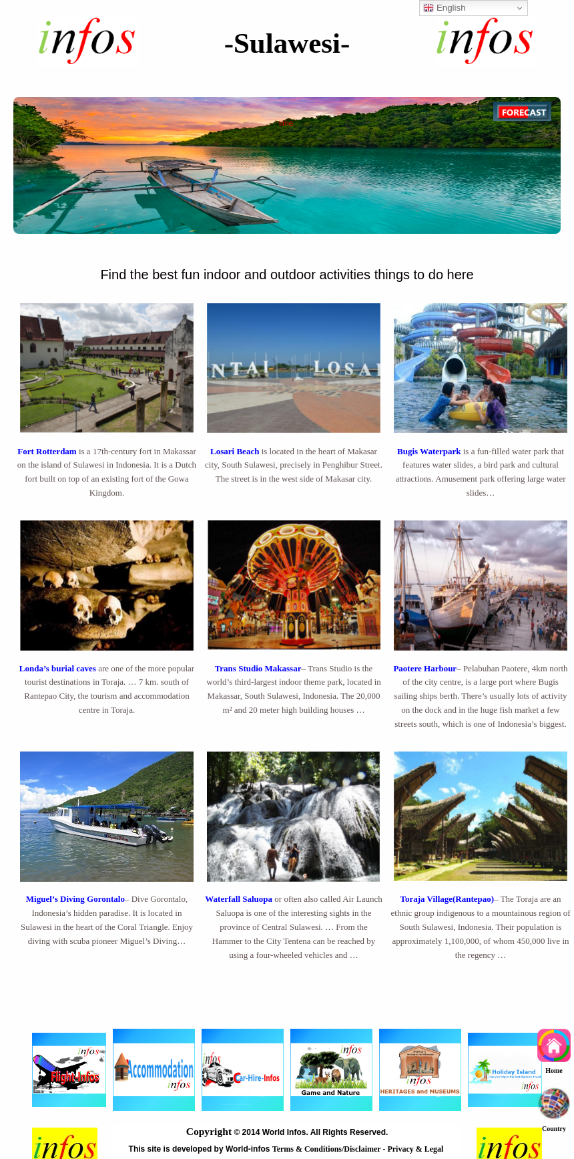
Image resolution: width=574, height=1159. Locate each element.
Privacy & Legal (416, 1149)
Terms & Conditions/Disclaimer (327, 1149)
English (444, 8)
